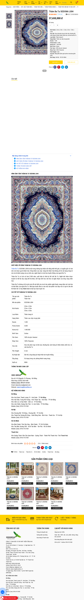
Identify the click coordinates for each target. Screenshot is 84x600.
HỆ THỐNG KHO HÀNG (22, 168)
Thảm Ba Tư (29, 452)
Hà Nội (44, 452)
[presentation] (16, 41)
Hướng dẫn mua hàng (42, 535)
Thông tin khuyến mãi (42, 532)
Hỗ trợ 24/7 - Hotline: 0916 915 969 (63, 542)
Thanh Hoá (50, 452)
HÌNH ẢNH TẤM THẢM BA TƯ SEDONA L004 (28, 158)
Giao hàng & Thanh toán (43, 537)
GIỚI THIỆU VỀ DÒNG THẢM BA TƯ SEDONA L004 (29, 161)
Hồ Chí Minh (37, 452)
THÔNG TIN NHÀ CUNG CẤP (24, 166)
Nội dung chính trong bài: (20, 156)
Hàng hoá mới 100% (60, 532)
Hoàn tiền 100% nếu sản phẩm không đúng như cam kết (66, 535)
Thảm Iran (21, 452)
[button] (9, 16)
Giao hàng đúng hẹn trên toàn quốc (63, 539)
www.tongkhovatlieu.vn (24, 387)
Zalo (2, 592)
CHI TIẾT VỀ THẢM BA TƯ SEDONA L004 (27, 163)
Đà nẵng (57, 452)
